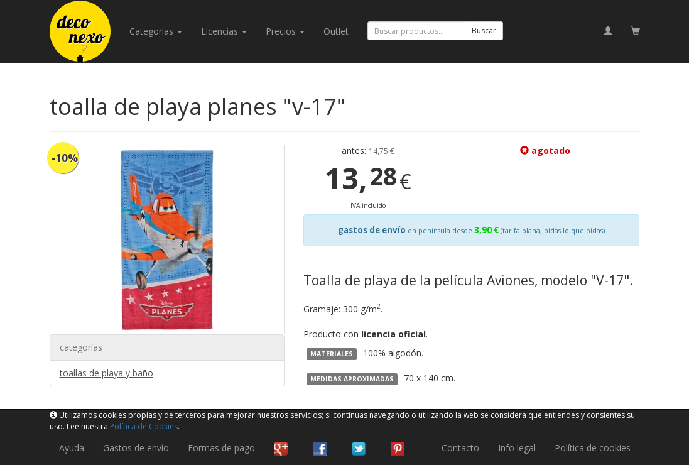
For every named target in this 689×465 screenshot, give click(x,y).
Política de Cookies (144, 426)
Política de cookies (593, 448)
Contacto (460, 448)
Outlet (336, 31)
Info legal (517, 448)
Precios (285, 31)
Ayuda (71, 448)
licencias (224, 31)
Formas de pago (221, 448)
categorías (155, 31)
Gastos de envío (136, 448)
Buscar (484, 30)
